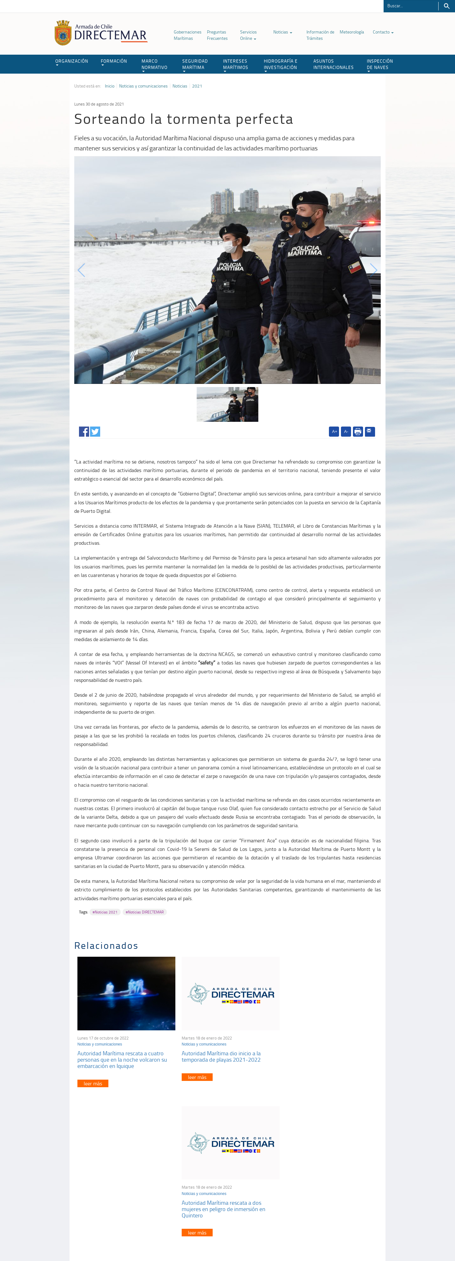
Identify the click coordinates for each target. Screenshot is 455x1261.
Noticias (282, 32)
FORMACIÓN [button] (114, 62)
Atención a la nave (334, 1170)
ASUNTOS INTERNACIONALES (333, 64)
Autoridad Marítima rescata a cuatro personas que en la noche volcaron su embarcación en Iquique (122, 1058)
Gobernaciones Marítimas (188, 35)
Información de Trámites (320, 35)
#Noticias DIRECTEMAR (145, 912)
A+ (334, 431)
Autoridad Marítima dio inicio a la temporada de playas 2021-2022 (218, 1055)
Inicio (109, 85)
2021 (197, 85)
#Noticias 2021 (105, 912)
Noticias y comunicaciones (143, 85)
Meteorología (352, 32)
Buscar (446, 6)
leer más (93, 1081)
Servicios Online (248, 35)
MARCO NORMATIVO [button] (154, 65)
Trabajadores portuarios (339, 1178)
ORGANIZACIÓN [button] (71, 62)
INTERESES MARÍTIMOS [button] (235, 65)
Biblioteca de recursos (158, 1242)
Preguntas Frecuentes (217, 35)
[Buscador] (411, 5)
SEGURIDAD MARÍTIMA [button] (195, 65)
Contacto (383, 32)
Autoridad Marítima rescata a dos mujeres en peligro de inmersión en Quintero (324, 1058)
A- (346, 431)
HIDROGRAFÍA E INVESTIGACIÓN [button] (281, 65)
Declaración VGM (333, 1186)
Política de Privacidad (115, 1242)
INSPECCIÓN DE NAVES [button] (380, 65)
